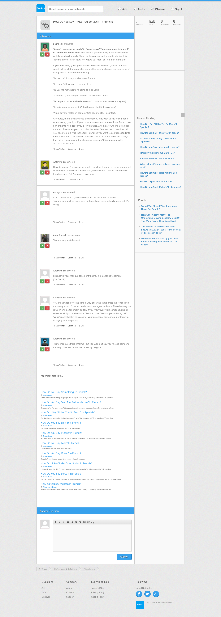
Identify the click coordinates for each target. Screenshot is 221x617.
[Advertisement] (87, 211)
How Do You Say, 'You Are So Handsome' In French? (71, 402)
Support (70, 597)
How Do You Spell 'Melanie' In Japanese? (160, 187)
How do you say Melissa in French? (61, 484)
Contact (70, 592)
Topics (139, 9)
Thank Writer (59, 149)
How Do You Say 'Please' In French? (61, 433)
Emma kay (58, 44)
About (69, 588)
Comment (72, 149)
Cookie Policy (97, 597)
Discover (158, 9)
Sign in (176, 9)
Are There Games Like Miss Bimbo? (157, 158)
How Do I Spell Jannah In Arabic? (156, 181)
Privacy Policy (97, 592)
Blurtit (40, 8)
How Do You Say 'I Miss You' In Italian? (159, 133)
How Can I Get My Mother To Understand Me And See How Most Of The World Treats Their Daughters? (160, 218)
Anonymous (59, 162)
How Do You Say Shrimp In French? (61, 422)
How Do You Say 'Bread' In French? (61, 453)
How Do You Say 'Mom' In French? (60, 443)
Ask (122, 9)
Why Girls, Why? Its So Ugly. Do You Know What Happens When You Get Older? (159, 241)
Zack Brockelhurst (61, 235)
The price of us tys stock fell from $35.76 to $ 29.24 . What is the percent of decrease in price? (161, 229)
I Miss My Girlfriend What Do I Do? (157, 153)
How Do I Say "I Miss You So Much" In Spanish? (68, 412)
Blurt (81, 149)
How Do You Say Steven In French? (61, 474)
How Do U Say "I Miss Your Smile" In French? (66, 463)
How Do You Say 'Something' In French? (64, 392)
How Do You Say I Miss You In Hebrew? (159, 147)
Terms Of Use (97, 588)
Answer (124, 556)
